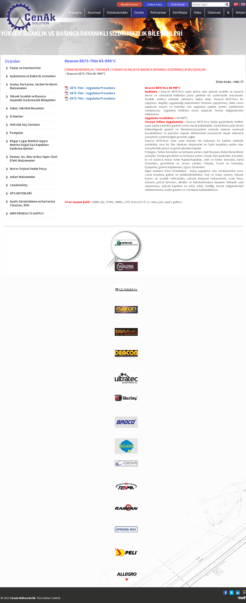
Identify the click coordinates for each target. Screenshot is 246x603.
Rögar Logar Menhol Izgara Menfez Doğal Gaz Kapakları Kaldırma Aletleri (29, 144)
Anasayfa (74, 12)
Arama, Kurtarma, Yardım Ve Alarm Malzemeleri (33, 86)
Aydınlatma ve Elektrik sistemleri (33, 76)
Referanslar (158, 12)
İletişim (241, 12)
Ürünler (139, 12)
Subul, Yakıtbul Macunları (27, 108)
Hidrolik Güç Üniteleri (25, 125)
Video (197, 12)
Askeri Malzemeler (22, 177)
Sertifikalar (180, 12)
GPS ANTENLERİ (21, 193)
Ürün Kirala (177, 4)
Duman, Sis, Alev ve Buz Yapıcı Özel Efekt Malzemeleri (33, 158)
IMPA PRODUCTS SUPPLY (27, 213)
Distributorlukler (117, 12)
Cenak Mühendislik (79, 70)
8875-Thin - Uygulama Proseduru (92, 88)
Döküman (214, 12)
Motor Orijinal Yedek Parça (28, 169)
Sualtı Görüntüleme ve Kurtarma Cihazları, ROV (32, 203)
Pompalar (16, 133)
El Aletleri (16, 116)
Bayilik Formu (129, 4)
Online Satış (154, 4)
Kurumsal (94, 12)
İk (228, 12)
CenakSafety (19, 185)
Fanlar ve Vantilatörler (25, 68)
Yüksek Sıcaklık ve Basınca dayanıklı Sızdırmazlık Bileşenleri (159, 70)
